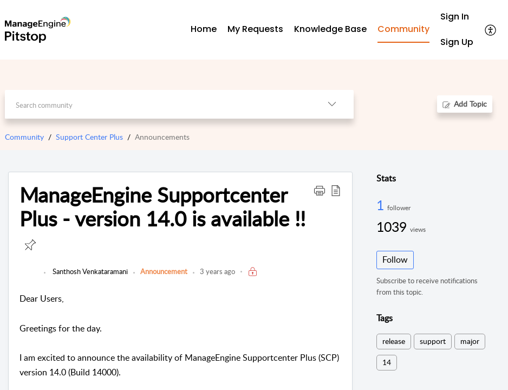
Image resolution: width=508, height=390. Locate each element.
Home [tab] (204, 29)
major (469, 341)
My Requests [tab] (255, 29)
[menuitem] (457, 17)
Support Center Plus (89, 137)
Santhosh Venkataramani (89, 271)
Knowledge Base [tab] (330, 29)
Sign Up (456, 42)
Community (24, 137)
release (393, 341)
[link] (28, 277)
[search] (157, 104)
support (433, 341)
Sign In (454, 16)
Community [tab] (403, 29)
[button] (491, 29)
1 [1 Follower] (381, 205)
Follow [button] (395, 259)
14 (386, 362)
